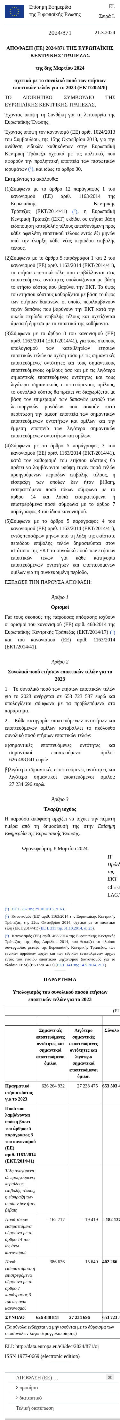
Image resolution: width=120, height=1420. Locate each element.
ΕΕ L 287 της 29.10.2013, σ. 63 (38, 909)
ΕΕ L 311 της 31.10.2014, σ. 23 (66, 928)
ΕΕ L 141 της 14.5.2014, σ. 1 (81, 965)
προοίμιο (27, 1387)
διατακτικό (29, 1397)
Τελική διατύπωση (35, 1408)
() (30, 169)
